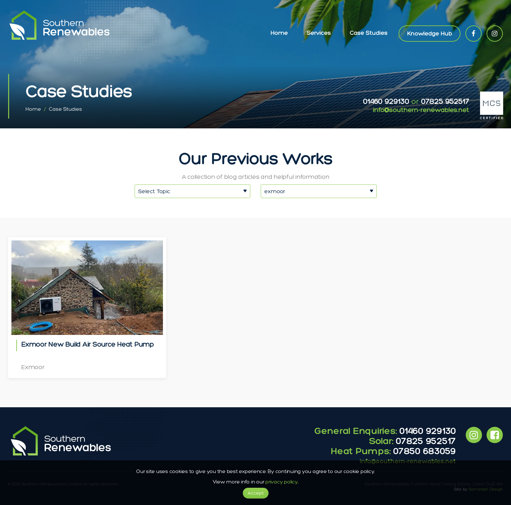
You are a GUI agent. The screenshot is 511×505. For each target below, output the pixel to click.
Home (279, 32)
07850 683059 (424, 451)
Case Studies (368, 32)
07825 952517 (445, 101)
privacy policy (281, 482)
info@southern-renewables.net (421, 110)
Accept (256, 493)
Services (319, 32)
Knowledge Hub (429, 33)
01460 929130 (386, 101)
